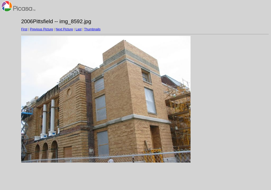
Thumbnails (92, 29)
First (24, 29)
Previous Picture (41, 29)
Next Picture (64, 29)
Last (78, 29)
